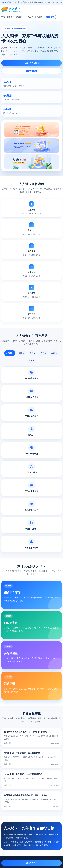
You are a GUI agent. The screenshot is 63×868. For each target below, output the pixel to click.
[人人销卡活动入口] (31, 145)
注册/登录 (50, 17)
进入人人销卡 (31, 863)
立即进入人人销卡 (31, 63)
